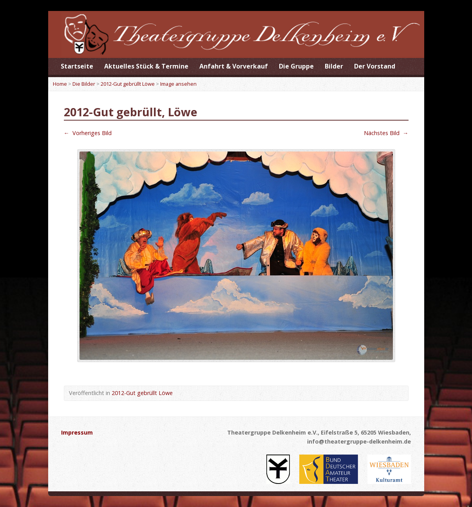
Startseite (77, 66)
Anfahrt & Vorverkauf (233, 66)
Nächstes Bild (386, 133)
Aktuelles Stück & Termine (146, 66)
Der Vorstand (374, 66)
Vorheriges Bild (88, 133)
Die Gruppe (296, 66)
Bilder (334, 66)
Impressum (77, 432)
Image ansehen (178, 83)
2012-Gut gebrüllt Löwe (128, 83)
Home (60, 83)
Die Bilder (83, 83)
